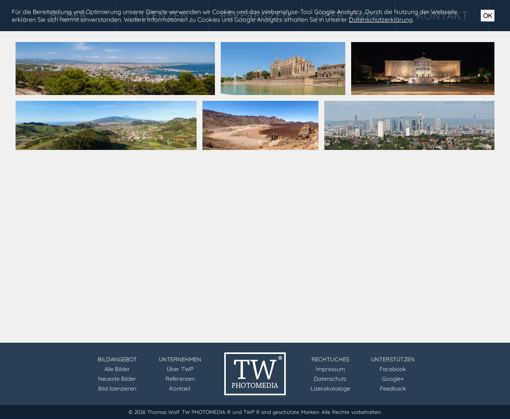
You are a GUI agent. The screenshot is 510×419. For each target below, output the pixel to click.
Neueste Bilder (117, 378)
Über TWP (180, 369)
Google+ (393, 378)
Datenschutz (330, 378)
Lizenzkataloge (330, 388)
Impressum (330, 369)
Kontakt (179, 388)
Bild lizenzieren (117, 388)
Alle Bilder (117, 369)
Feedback (393, 388)
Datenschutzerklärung (381, 19)
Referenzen (180, 378)
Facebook (393, 369)
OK (487, 15)
